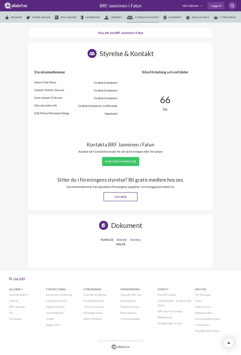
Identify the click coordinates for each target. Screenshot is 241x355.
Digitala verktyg (55, 306)
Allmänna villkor (204, 312)
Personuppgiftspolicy (207, 318)
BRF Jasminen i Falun (121, 5)
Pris (11, 312)
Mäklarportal (165, 317)
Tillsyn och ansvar (93, 306)
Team (198, 300)
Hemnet (14, 300)
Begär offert (53, 324)
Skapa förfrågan (92, 318)
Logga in (215, 5)
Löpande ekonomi (56, 300)
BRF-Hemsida (17, 306)
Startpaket (15, 318)
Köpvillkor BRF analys (207, 330)
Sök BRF (17, 279)
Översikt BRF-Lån (130, 294)
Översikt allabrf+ (19, 294)
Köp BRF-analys (167, 294)
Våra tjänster (190, 5)
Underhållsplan (55, 312)
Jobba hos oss (203, 306)
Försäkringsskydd (93, 300)
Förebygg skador (93, 312)
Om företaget (203, 294)
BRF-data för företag (170, 311)
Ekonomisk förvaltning (59, 294)
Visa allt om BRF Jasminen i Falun (120, 32)
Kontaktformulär (120, 161)
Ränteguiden (128, 300)
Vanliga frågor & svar (170, 323)
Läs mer (120, 196)
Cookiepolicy (202, 324)
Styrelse (135, 239)
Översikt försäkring (94, 294)
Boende (122, 239)
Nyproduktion (128, 312)
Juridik (50, 318)
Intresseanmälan (130, 318)
